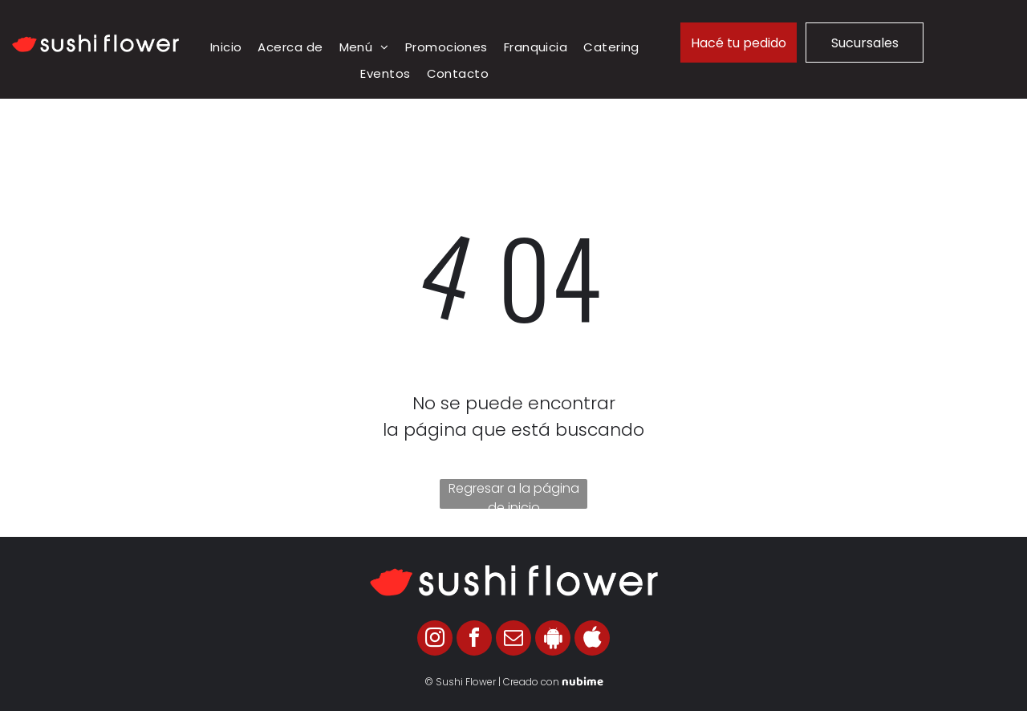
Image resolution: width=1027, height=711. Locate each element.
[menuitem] (226, 48)
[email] (513, 640)
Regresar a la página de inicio (514, 494)
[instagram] (435, 640)
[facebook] (474, 640)
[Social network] (552, 640)
